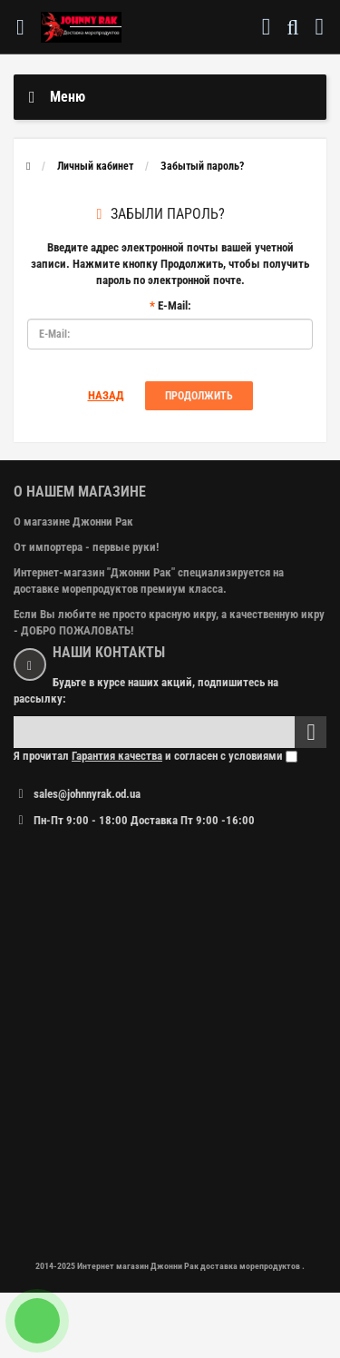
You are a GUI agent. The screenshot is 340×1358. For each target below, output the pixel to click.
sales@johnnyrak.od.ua (87, 794)
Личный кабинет (95, 166)
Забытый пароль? (202, 166)
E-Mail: (174, 305)
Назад (106, 395)
